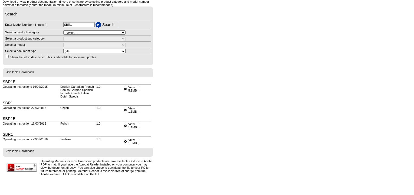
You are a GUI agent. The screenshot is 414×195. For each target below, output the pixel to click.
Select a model (15, 44)
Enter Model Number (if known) (26, 24)
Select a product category (22, 32)
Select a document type (20, 51)
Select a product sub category (25, 38)
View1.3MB (132, 110)
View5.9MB (132, 89)
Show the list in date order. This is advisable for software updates (53, 57)
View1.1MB (132, 125)
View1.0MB (132, 141)
